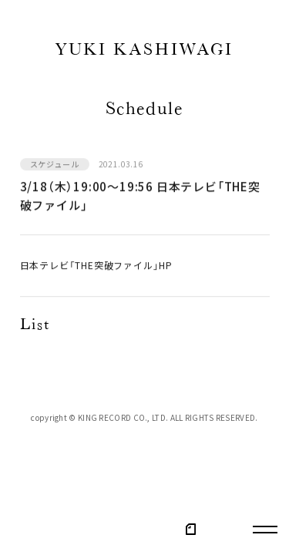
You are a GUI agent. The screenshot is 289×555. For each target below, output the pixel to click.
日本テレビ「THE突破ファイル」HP (96, 266)
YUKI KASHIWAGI (144, 51)
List (35, 326)
